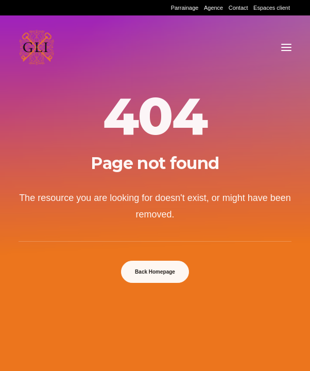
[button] (286, 47)
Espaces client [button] (271, 8)
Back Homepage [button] (155, 272)
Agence (213, 8)
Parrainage (185, 8)
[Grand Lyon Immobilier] (37, 47)
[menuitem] (184, 7)
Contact (238, 8)
